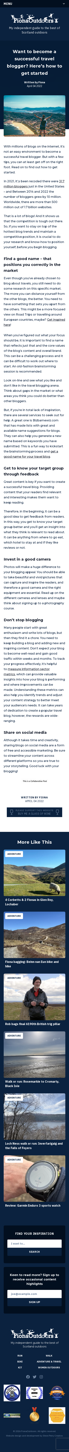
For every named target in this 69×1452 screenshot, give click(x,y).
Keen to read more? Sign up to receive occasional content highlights (34, 1279)
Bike (20, 1361)
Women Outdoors (49, 1367)
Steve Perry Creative (53, 1435)
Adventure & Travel (49, 1361)
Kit (20, 1367)
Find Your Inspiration (34, 1233)
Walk (49, 1355)
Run (19, 1355)
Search (34, 1251)
